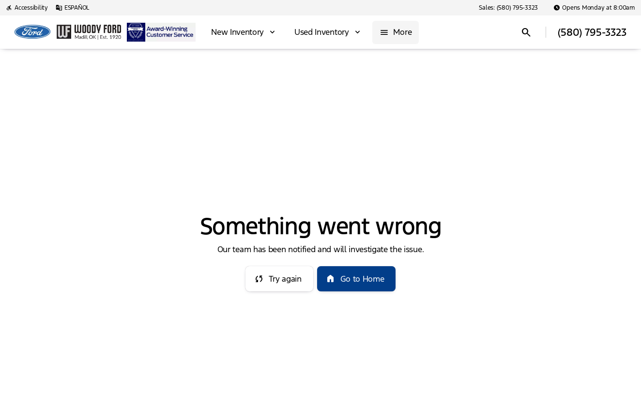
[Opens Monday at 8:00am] (594, 8)
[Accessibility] (27, 8)
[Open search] (526, 32)
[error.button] (279, 278)
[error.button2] (356, 278)
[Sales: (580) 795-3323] (508, 8)
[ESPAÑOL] (72, 8)
